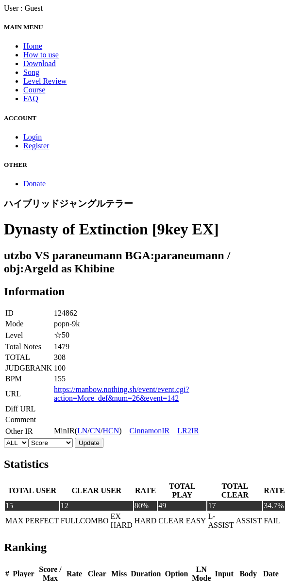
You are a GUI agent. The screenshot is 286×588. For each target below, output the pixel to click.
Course (34, 90)
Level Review (45, 81)
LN (82, 431)
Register (36, 146)
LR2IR (188, 431)
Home (32, 46)
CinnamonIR (150, 431)
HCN (110, 431)
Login (32, 137)
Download (39, 63)
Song (31, 72)
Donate (34, 183)
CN (95, 431)
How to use (41, 55)
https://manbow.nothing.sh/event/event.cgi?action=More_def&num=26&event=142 (121, 393)
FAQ (30, 98)
